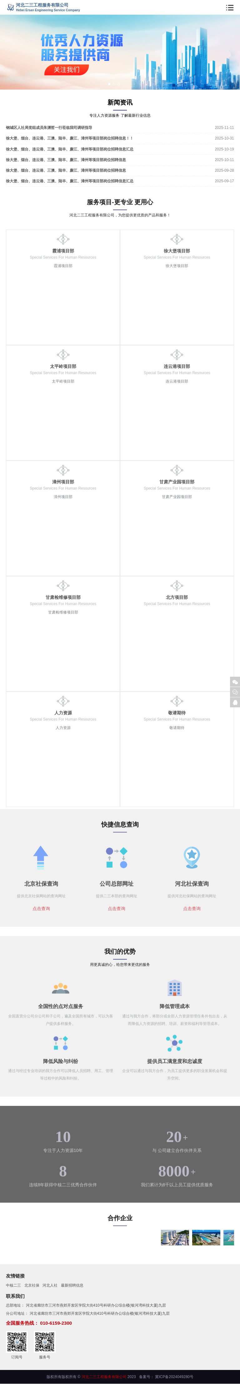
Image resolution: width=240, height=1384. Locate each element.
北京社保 (31, 1285)
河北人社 (50, 1285)
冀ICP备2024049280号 (174, 1377)
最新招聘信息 (72, 1285)
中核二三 (13, 1285)
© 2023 (107, 1377)
